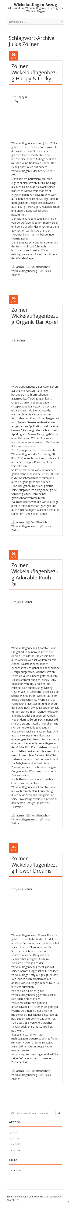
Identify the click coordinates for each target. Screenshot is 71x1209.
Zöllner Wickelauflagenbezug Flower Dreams (35, 864)
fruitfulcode (33, 1196)
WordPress (13, 1200)
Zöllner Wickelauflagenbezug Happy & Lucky (35, 72)
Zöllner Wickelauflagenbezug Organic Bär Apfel (35, 316)
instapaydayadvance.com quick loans (34, 406)
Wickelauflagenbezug (24, 271)
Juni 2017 (15, 1138)
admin (20, 267)
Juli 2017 (15, 1132)
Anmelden (16, 1170)
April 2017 (15, 1150)
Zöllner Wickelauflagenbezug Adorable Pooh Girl (35, 574)
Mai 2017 (15, 1144)
